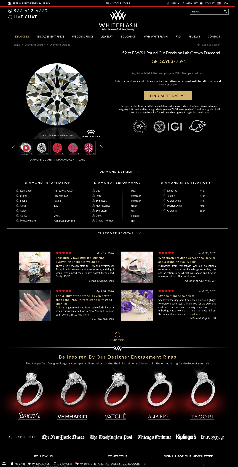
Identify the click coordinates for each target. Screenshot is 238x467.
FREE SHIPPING (31, 3)
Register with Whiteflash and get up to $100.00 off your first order (168, 73)
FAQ (178, 36)
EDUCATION (128, 36)
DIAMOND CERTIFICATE (70, 159)
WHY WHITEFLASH (156, 36)
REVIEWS (194, 36)
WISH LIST (192, 3)
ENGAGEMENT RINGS (50, 36)
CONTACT (214, 36)
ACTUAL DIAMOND (58, 135)
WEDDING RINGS (82, 36)
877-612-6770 (31, 10)
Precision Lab (61, 195)
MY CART (209, 3)
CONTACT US (117, 456)
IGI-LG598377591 (64, 190)
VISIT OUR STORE (120, 3)
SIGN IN (174, 3)
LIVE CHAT (25, 16)
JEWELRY (107, 36)
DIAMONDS (22, 36)
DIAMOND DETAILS (41, 159)
